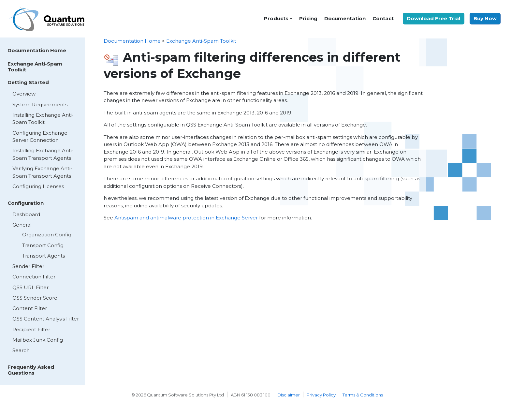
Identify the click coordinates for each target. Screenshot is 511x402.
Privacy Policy (321, 394)
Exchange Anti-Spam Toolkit (34, 67)
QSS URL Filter (30, 287)
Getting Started (28, 82)
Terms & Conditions (363, 394)
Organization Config (46, 234)
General (22, 225)
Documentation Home (36, 50)
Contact (383, 18)
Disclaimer (288, 394)
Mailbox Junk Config (37, 340)
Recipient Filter (31, 329)
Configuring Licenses (38, 186)
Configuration (25, 203)
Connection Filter (33, 277)
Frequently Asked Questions (30, 370)
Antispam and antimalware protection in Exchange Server (186, 218)
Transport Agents (43, 256)
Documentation (345, 18)
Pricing (308, 18)
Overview (24, 94)
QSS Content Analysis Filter (45, 319)
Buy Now (485, 18)
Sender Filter (28, 266)
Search (21, 350)
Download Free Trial (433, 18)
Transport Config (43, 245)
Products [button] (276, 18)
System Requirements (39, 104)
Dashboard (26, 214)
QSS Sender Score (34, 298)
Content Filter (29, 308)
